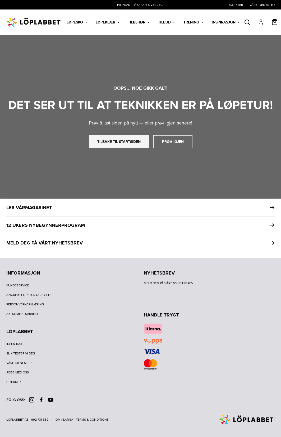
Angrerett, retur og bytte (28, 294)
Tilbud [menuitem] (166, 22)
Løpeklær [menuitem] (107, 22)
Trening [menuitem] (193, 22)
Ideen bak (14, 344)
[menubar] (153, 22)
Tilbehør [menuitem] (139, 22)
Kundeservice (17, 285)
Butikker (236, 4)
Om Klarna (64, 419)
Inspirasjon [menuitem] (226, 22)
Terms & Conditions (92, 419)
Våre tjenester (262, 4)
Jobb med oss (17, 372)
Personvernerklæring (25, 304)
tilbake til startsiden (119, 141)
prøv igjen (173, 141)
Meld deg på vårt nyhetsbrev (168, 283)
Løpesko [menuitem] (77, 22)
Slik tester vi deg (20, 353)
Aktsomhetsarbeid (22, 313)
